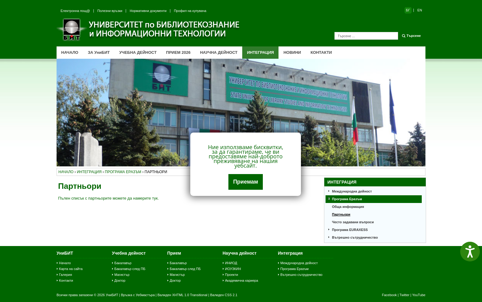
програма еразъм (123, 172)
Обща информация (348, 207)
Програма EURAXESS (350, 230)
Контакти (66, 280)
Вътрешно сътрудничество (355, 237)
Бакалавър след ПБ (129, 269)
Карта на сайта (71, 269)
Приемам (245, 182)
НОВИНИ (292, 52)
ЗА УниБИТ (99, 52)
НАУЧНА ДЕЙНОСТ (219, 52)
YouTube (418, 295)
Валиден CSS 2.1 (223, 295)
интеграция (89, 172)
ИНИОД (231, 263)
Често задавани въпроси (353, 222)
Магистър (121, 274)
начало (65, 172)
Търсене (414, 36)
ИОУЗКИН (233, 269)
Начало (65, 263)
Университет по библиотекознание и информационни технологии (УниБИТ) (149, 29)
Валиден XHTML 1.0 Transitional (182, 295)
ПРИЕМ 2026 (178, 52)
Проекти (231, 274)
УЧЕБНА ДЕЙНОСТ (137, 52)
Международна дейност (352, 191)
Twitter (404, 295)
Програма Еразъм (347, 199)
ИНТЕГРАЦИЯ (260, 52)
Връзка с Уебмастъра (138, 295)
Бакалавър (123, 263)
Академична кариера (241, 280)
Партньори (341, 214)
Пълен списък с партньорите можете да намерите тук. (108, 198)
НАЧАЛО (69, 52)
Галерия (65, 274)
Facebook (389, 295)
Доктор (119, 280)
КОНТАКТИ (321, 52)
